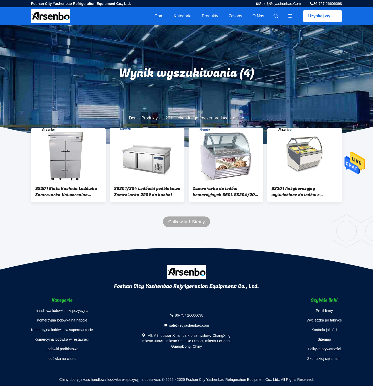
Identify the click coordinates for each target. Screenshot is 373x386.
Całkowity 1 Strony (186, 221)
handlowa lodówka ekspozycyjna (62, 311)
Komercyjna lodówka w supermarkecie (62, 330)
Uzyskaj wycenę (324, 16)
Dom (159, 16)
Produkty (210, 16)
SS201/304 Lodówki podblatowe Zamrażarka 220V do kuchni (147, 191)
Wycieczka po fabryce (324, 320)
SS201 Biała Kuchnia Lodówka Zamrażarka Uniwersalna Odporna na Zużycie (66, 191)
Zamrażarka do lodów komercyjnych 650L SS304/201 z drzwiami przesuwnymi (225, 191)
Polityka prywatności (324, 349)
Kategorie (183, 16)
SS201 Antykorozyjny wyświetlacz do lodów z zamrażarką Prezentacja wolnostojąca (296, 191)
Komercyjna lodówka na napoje (62, 320)
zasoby (235, 16)
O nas (258, 16)
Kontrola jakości (324, 330)
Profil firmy (324, 311)
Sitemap (324, 339)
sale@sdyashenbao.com (280, 4)
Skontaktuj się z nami (324, 358)
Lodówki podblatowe (62, 349)
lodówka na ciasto (62, 358)
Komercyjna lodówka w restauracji (62, 339)
